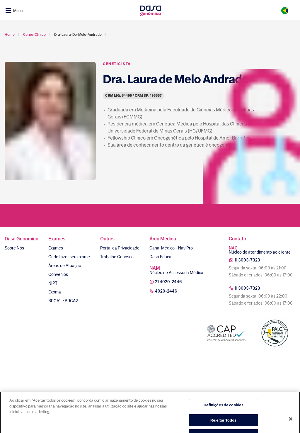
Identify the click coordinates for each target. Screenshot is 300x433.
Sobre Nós (14, 248)
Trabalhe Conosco (117, 256)
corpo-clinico (34, 35)
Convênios (58, 274)
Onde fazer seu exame (69, 256)
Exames (55, 248)
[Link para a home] (150, 10)
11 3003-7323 (247, 260)
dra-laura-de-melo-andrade (78, 35)
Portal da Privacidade (119, 248)
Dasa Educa (160, 256)
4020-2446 (166, 291)
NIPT (52, 283)
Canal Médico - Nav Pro (171, 248)
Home (10, 35)
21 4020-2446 (168, 281)
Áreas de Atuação (64, 265)
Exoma (54, 292)
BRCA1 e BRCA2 (63, 300)
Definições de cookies (224, 418)
